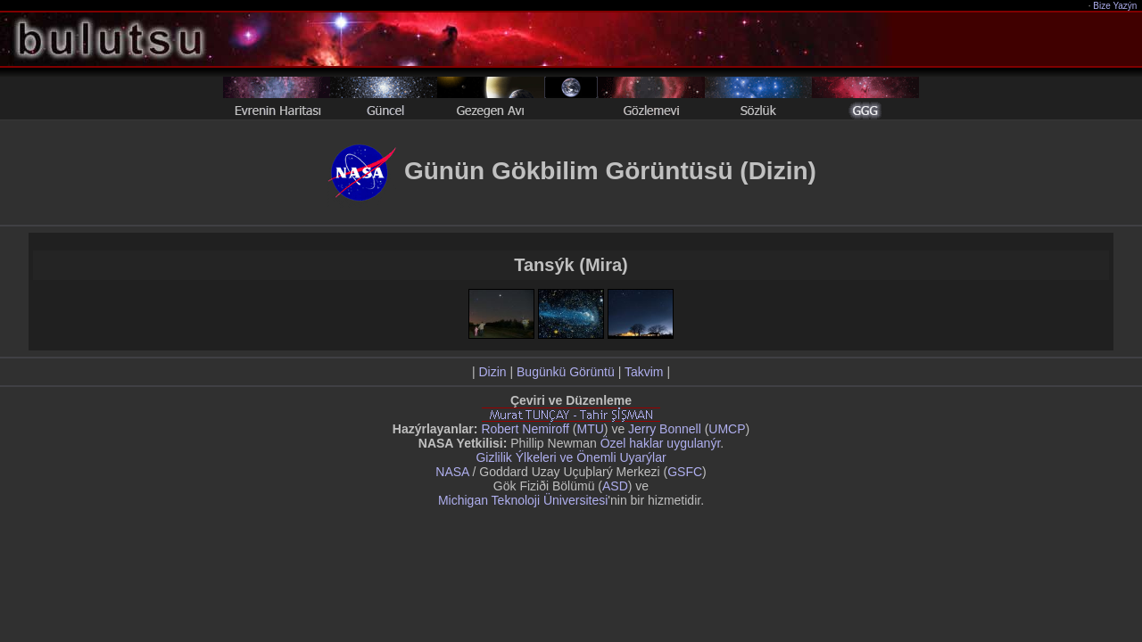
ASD (615, 486)
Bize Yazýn (1115, 6)
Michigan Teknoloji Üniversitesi (523, 500)
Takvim (644, 372)
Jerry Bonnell (664, 429)
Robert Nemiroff (525, 429)
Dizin (492, 372)
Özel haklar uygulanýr (660, 443)
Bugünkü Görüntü (566, 372)
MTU (590, 429)
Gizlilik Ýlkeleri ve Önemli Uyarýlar (571, 457)
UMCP (726, 429)
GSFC (684, 472)
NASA (451, 472)
